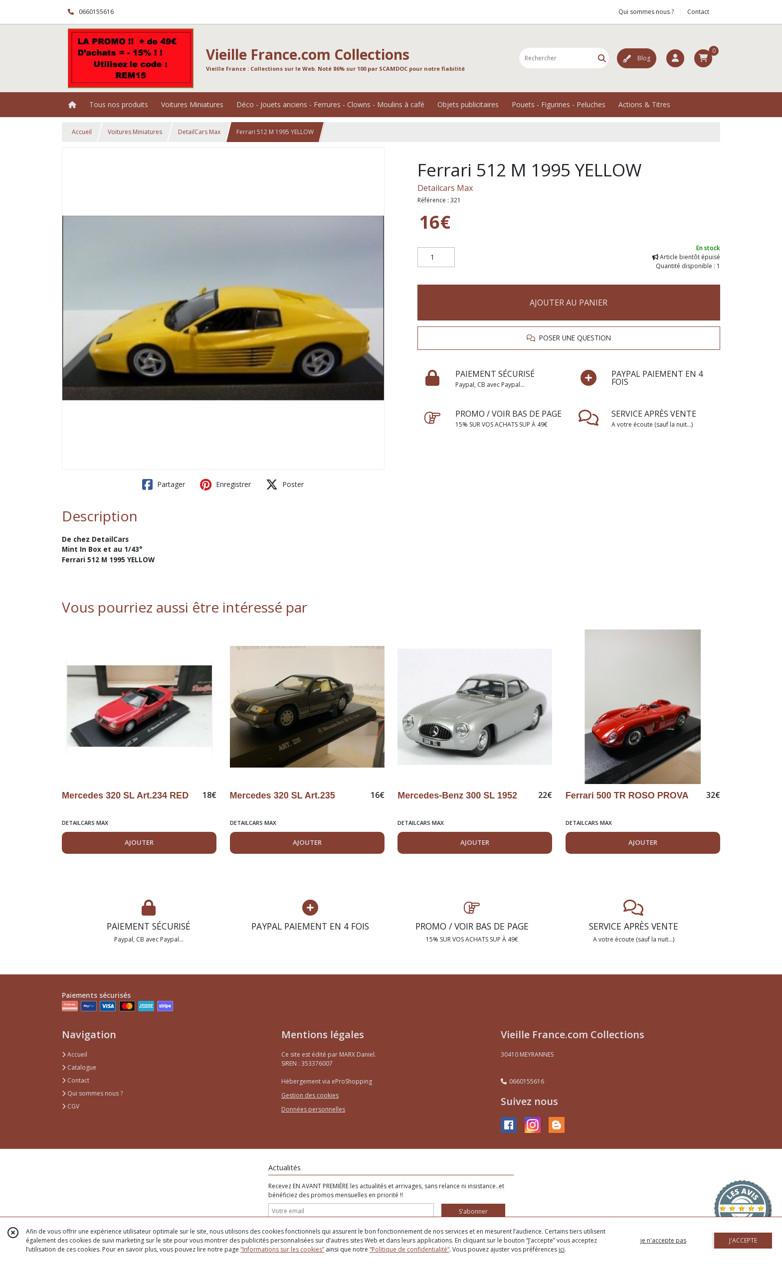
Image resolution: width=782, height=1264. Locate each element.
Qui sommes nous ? (92, 1093)
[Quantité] (436, 257)
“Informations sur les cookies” (282, 1249)
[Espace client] (675, 58)
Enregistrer (225, 484)
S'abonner (473, 1211)
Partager (163, 484)
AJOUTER (139, 842)
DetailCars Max (199, 132)
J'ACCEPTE (743, 1240)
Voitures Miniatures (135, 132)
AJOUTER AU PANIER (568, 302)
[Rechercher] (601, 58)
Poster (285, 484)
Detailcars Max (445, 187)
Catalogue (79, 1067)
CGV (70, 1106)
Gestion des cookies (310, 1095)
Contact (698, 11)
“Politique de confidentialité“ (409, 1249)
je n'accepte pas (663, 1240)
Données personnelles (313, 1109)
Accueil (82, 132)
